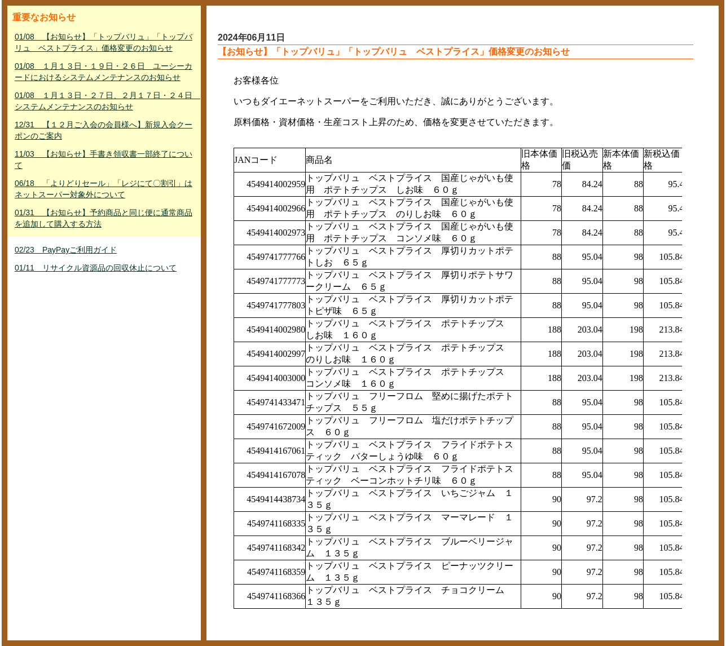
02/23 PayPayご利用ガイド (66, 249)
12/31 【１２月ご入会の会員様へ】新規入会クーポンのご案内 (103, 130)
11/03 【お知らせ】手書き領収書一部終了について (103, 159)
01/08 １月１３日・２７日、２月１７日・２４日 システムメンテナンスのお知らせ (105, 101)
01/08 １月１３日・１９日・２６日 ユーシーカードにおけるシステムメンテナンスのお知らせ (103, 71)
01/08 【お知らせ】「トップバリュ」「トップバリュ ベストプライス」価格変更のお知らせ (103, 42)
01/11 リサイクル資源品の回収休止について (96, 267)
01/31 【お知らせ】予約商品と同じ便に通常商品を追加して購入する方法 (103, 218)
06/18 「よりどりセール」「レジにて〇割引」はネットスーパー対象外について (103, 189)
